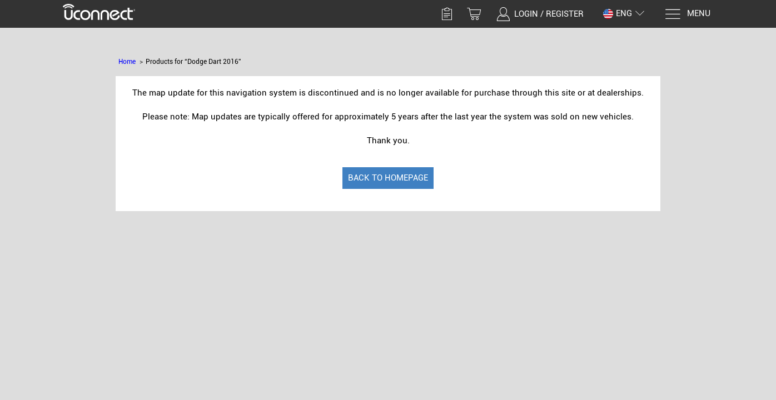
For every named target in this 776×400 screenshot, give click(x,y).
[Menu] (687, 14)
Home (127, 62)
